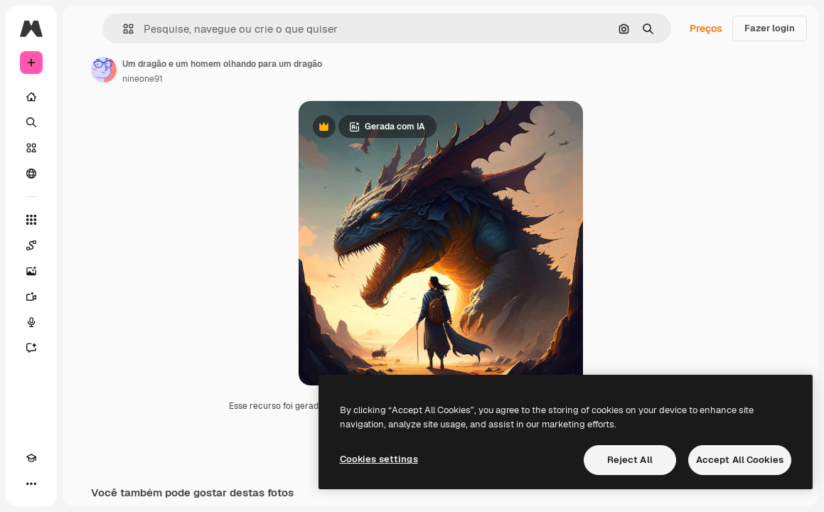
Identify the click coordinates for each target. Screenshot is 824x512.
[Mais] (31, 483)
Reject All (630, 460)
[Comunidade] (31, 173)
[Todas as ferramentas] (31, 219)
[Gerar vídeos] (31, 296)
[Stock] (31, 148)
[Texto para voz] (31, 322)
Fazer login (769, 28)
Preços (706, 28)
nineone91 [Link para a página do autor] (142, 79)
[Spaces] (31, 245)
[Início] (31, 96)
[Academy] (31, 458)
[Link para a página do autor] (104, 69)
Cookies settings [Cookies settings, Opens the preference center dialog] (379, 459)
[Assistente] (31, 347)
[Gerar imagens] (31, 271)
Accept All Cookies (739, 460)
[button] (122, 28)
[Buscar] (31, 122)
